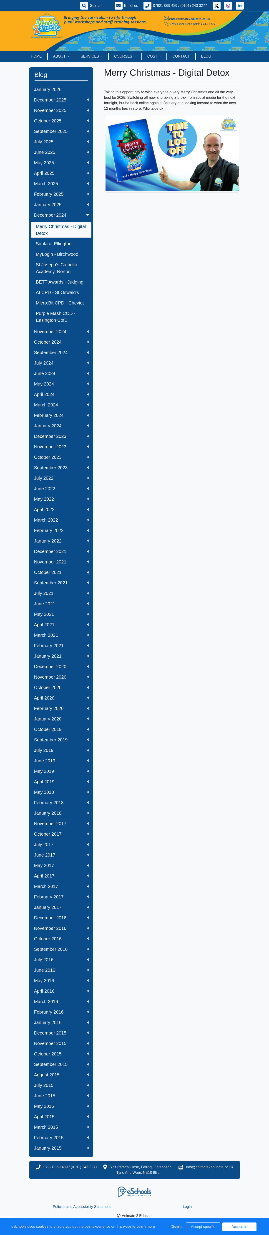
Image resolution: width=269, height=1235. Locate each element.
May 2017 (61, 865)
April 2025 (61, 173)
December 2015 (61, 1032)
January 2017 (61, 907)
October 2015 (61, 1053)
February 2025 (61, 194)
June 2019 (61, 760)
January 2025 (61, 204)
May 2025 (61, 162)
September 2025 (61, 131)
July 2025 (61, 141)
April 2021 (61, 624)
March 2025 (61, 183)
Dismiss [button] (177, 1227)
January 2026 (48, 89)
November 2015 (61, 1043)
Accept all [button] (239, 1227)
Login (187, 1207)
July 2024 (61, 362)
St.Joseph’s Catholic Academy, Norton (56, 268)
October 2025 (61, 120)
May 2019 (61, 771)
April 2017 (61, 875)
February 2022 (61, 530)
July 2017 (61, 844)
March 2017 (61, 886)
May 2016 (61, 980)
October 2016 (61, 938)
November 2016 (61, 928)
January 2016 (61, 1022)
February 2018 (61, 802)
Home (36, 56)
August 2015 (61, 1074)
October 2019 (61, 729)
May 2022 (61, 499)
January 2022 (61, 540)
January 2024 (61, 425)
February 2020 (61, 708)
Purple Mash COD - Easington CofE (56, 317)
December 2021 (61, 551)
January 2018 (61, 813)
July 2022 (61, 478)
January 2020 (61, 718)
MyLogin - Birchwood (57, 254)
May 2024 (61, 383)
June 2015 (61, 1095)
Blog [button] (206, 56)
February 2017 (61, 896)
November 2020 (61, 677)
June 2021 (61, 603)
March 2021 (61, 635)
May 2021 (61, 614)
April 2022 (61, 509)
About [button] (60, 56)
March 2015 (61, 1127)
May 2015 (61, 1106)
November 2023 (61, 446)
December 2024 (62, 215)
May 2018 (61, 792)
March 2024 (61, 404)
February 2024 (61, 415)
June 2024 (61, 373)
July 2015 (61, 1085)
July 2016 (61, 959)
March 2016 (61, 1001)
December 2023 (61, 436)
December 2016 (61, 917)
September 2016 (61, 949)
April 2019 (61, 781)
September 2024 (61, 352)
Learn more (145, 1226)
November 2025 (61, 110)
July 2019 (61, 750)
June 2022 (61, 488)
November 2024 (61, 331)
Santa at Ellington (54, 243)
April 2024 (61, 394)
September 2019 (61, 739)
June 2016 (61, 970)
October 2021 (61, 572)
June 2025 (61, 152)
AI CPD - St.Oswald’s (57, 292)
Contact (181, 56)
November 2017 (61, 823)
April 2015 (61, 1116)
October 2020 (61, 687)
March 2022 (61, 519)
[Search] (99, 6)
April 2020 (61, 697)
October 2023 (61, 457)
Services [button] (90, 56)
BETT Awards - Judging (59, 281)
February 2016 (61, 1011)
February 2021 (61, 645)
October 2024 (61, 342)
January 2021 (61, 656)
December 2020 (61, 666)
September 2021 (61, 582)
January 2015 (61, 1148)
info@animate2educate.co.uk (209, 1167)
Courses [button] (123, 56)
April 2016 (61, 991)
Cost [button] (152, 56)
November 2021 (61, 561)
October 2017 (61, 834)
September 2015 (61, 1064)
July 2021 (61, 593)
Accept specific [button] (203, 1227)
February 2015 (61, 1137)
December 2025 (61, 99)
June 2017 (61, 854)
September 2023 (61, 467)
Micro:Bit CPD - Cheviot (60, 302)
